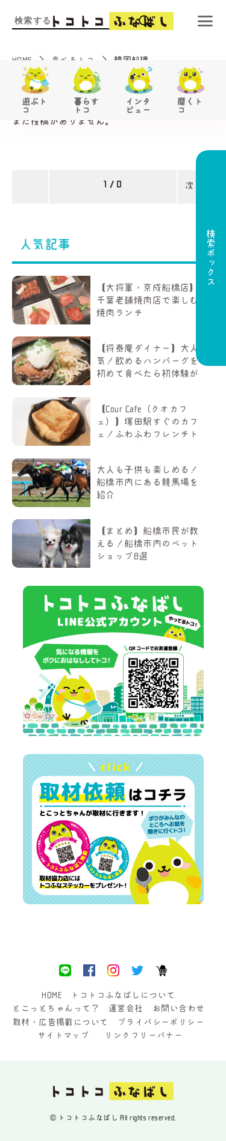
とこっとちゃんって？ (55, 1008)
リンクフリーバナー (143, 1035)
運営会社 (125, 1008)
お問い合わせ (178, 1008)
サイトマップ (63, 1035)
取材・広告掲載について (60, 1022)
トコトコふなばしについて (123, 995)
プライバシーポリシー (161, 1022)
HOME (51, 995)
